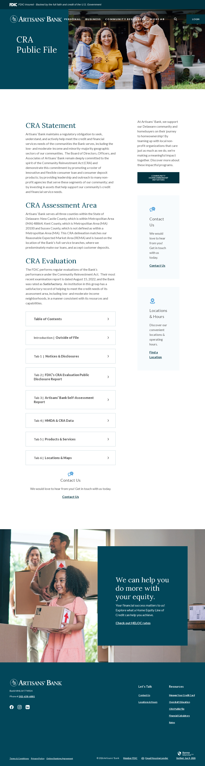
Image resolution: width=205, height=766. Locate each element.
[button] (71, 319)
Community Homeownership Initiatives (158, 178)
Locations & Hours (147, 701)
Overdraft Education (179, 701)
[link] (185, 755)
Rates (172, 722)
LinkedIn (28, 707)
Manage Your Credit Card (182, 695)
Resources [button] (176, 686)
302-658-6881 (27, 696)
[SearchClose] (175, 19)
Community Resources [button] (125, 19)
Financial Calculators (179, 715)
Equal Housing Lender (156, 758)
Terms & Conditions (19, 758)
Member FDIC (130, 758)
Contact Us (70, 497)
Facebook (12, 707)
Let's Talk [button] (145, 686)
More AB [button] (157, 19)
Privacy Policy (37, 758)
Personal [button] (72, 19)
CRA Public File (176, 708)
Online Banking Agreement (59, 758)
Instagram (20, 707)
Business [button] (93, 19)
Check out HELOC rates (133, 623)
